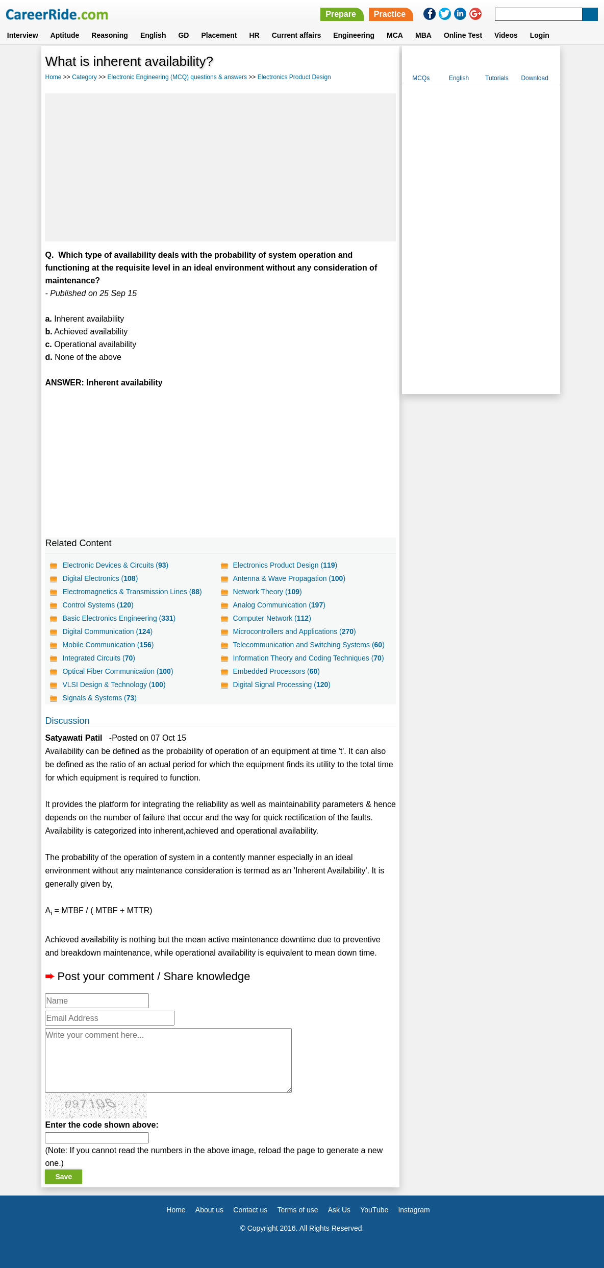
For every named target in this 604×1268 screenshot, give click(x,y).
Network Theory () (267, 592)
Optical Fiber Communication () (117, 671)
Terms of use (297, 1210)
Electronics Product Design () (285, 565)
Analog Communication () (279, 605)
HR (254, 35)
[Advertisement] (220, 167)
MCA (395, 35)
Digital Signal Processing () (282, 684)
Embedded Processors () (276, 671)
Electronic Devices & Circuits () (115, 565)
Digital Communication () (107, 631)
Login (539, 35)
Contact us (250, 1210)
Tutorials (497, 78)
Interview (22, 35)
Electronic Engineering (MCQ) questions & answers (177, 77)
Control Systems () (97, 605)
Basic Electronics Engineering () (118, 618)
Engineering (353, 35)
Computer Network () (272, 618)
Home (53, 77)
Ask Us (339, 1210)
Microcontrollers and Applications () (294, 631)
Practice (390, 14)
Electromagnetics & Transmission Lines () (132, 592)
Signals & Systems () (99, 698)
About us (209, 1210)
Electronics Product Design (294, 77)
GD (183, 35)
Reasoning (109, 35)
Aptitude (65, 35)
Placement (219, 35)
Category (84, 77)
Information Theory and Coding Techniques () (308, 658)
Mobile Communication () (108, 645)
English (153, 35)
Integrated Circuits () (98, 658)
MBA (423, 35)
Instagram (414, 1210)
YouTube (374, 1210)
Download (534, 78)
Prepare (340, 14)
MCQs (421, 78)
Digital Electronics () (100, 578)
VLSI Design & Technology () (113, 684)
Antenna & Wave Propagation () (289, 578)
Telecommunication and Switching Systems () (309, 645)
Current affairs (296, 35)
